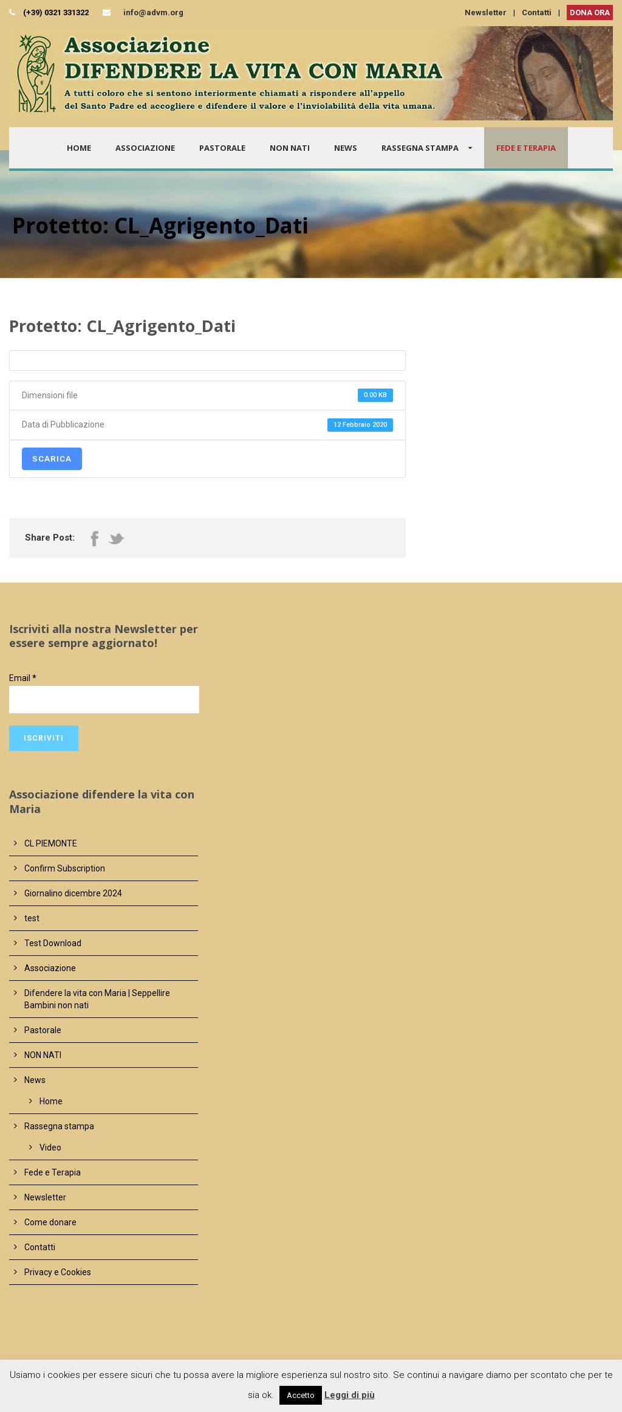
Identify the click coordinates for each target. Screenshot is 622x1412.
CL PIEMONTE (50, 843)
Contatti (537, 12)
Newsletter (486, 12)
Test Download (52, 943)
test (31, 918)
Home (79, 147)
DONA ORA (590, 12)
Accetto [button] (301, 1395)
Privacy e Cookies (57, 1272)
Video (50, 1147)
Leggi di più (349, 1395)
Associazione (145, 147)
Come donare (50, 1222)
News (345, 147)
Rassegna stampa (420, 147)
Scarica (52, 458)
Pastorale (222, 147)
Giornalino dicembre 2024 (73, 893)
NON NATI (290, 147)
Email (22, 678)
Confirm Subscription (64, 868)
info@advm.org (153, 12)
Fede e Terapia (526, 147)
